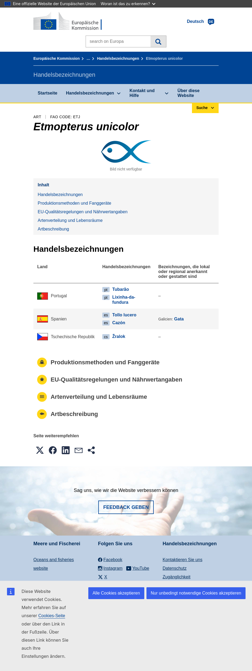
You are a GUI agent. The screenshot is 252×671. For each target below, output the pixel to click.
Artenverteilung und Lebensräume (70, 220)
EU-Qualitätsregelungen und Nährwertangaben (83, 211)
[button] (39, 450)
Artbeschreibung (53, 229)
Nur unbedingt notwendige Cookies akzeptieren (196, 593)
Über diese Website (188, 93)
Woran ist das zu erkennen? (128, 3)
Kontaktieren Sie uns (182, 559)
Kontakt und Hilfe (142, 93)
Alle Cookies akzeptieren (116, 593)
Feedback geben (126, 507)
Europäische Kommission (56, 58)
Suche (158, 41)
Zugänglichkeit (176, 577)
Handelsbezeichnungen (118, 58)
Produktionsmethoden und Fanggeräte (74, 203)
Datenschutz (175, 568)
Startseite (47, 93)
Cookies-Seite (51, 615)
